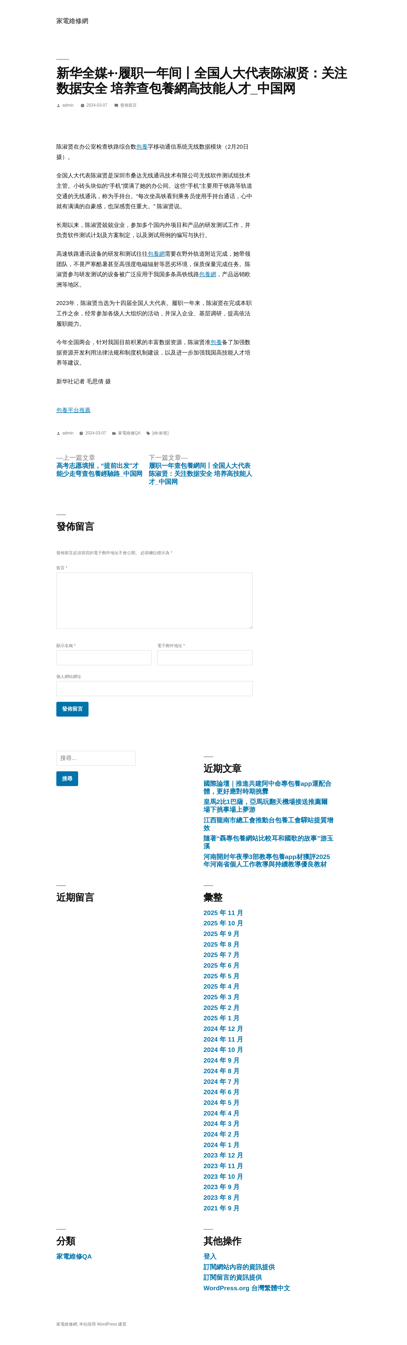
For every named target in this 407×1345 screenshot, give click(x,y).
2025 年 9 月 (222, 933)
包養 (142, 146)
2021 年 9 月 (222, 1208)
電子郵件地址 (171, 645)
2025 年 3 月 (222, 997)
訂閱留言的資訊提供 (233, 1277)
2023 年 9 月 (222, 1186)
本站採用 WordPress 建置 (102, 1324)
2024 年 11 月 (223, 1039)
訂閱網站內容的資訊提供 (239, 1267)
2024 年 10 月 (223, 1049)
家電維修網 (72, 20)
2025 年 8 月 (222, 944)
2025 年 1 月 (222, 1018)
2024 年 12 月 (223, 1028)
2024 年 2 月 (222, 1134)
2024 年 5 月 (222, 1102)
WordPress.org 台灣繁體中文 (247, 1288)
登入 (210, 1256)
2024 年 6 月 (222, 1092)
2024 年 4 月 (222, 1113)
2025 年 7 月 (222, 954)
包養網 (156, 254)
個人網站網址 (68, 676)
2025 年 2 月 (222, 1007)
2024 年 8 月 (222, 1070)
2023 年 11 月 (223, 1165)
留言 (61, 568)
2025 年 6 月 (222, 965)
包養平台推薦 (73, 410)
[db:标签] (160, 433)
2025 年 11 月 (223, 912)
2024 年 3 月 (222, 1123)
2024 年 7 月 (222, 1081)
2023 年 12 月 (223, 1155)
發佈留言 (128, 105)
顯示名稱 (66, 645)
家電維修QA (129, 433)
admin (68, 105)
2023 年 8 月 (222, 1197)
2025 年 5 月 (222, 976)
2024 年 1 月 (222, 1144)
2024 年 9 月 (222, 1060)
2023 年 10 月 (223, 1176)
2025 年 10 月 (223, 923)
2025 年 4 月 (222, 986)
